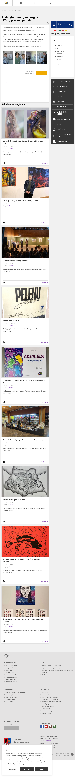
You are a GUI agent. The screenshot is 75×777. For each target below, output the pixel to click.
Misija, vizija (9, 670)
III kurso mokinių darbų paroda (14, 500)
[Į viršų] (72, 754)
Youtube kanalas (61, 119)
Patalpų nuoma (46, 674)
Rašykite (8, 728)
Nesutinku (27, 769)
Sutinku (41, 769)
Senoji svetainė (60, 141)
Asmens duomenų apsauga (50, 697)
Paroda (19, 10)
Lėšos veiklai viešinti (11, 697)
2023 (57, 74)
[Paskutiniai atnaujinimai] (36, 3)
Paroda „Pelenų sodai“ (11, 320)
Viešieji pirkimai (10, 704)
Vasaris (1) (60, 56)
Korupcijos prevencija (48, 706)
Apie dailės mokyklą (11, 665)
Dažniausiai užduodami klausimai (51, 701)
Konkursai (58, 102)
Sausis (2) (59, 59)
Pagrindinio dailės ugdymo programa (52, 668)
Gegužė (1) (60, 48)
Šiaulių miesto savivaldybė (21, 742)
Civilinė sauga (46, 708)
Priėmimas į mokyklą (62, 82)
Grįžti (8, 83)
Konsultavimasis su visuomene (50, 699)
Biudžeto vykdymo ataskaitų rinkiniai (16, 692)
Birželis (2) (60, 45)
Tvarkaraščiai (60, 87)
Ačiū (41, 73)
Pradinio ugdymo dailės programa (51, 665)
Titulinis (3, 10)
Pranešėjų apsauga (47, 704)
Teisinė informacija (47, 711)
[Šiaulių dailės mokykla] (6, 3)
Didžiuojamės (10, 672)
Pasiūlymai (59, 129)
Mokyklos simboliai (11, 674)
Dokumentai (59, 92)
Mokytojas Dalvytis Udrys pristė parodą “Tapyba (20, 201)
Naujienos (12, 10)
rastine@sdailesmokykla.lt (50, 742)
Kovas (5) (59, 54)
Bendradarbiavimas (11, 679)
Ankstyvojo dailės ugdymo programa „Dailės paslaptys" (57, 670)
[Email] (54, 726)
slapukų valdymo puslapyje (21, 764)
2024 (57, 69)
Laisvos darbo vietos (60, 113)
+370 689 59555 (47, 740)
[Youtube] (46, 726)
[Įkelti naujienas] (20, 3)
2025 (57, 64)
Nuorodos (45, 692)
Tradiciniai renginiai (11, 677)
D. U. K (57, 124)
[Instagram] (50, 726)
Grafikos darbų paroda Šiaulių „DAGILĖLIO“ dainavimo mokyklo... (22, 560)
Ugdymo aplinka (10, 668)
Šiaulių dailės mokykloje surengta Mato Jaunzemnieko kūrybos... (23, 620)
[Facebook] (42, 726)
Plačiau (43, 163)
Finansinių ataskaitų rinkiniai (14, 695)
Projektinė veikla (10, 699)
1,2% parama (59, 107)
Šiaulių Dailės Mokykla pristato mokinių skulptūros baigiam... (25, 440)
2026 (57, 40)
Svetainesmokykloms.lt (62, 755)
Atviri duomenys (46, 713)
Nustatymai (12, 769)
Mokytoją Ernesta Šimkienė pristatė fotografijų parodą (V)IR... (23, 142)
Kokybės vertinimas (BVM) (62, 135)
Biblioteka (59, 97)
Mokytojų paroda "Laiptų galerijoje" (16, 261)
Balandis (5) (60, 51)
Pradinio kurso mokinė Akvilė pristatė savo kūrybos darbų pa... (24, 381)
